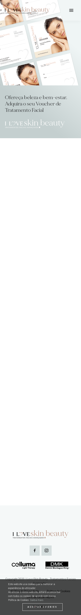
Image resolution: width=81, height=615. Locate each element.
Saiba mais (36, 600)
